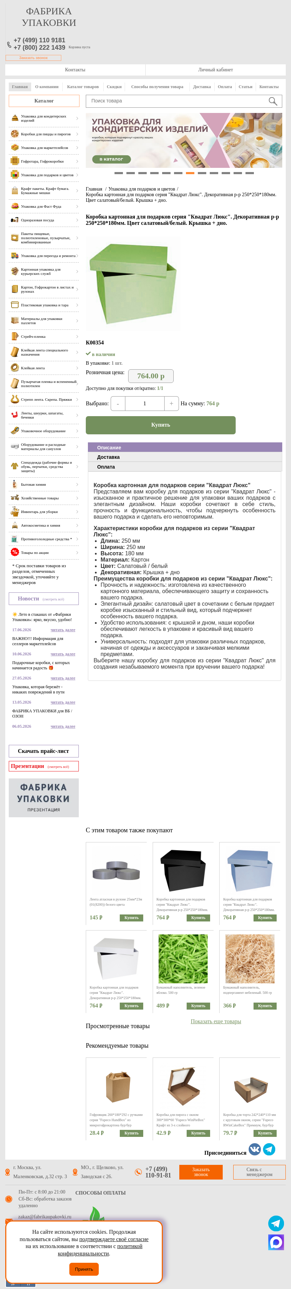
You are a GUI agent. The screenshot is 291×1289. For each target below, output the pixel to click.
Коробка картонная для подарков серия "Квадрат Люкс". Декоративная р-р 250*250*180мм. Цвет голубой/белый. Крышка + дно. (249, 909)
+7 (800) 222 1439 (39, 47)
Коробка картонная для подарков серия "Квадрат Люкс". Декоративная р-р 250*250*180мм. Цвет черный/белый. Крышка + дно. (182, 909)
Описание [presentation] (109, 447)
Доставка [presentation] (108, 457)
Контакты (75, 69)
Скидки (114, 86)
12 (249, 173)
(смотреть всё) (53, 599)
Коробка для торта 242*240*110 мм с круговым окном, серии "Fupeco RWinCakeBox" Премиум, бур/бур (249, 1120)
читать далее (63, 629)
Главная (20, 86)
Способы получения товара (157, 86)
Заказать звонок (33, 58)
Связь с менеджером (259, 1172)
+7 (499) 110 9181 (39, 40)
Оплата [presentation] (106, 467)
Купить (160, 425)
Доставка (202, 86)
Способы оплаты (100, 1193)
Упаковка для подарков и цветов (141, 189)
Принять (84, 1269)
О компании (46, 86)
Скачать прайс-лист (43, 751)
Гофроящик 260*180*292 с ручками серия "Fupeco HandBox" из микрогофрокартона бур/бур (116, 1120)
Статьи (245, 86)
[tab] (185, 447)
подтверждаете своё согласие (113, 1239)
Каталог (44, 101)
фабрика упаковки (49, 17)
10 (226, 173)
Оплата (225, 86)
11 (238, 173)
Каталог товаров (83, 86)
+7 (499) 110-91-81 (158, 1172)
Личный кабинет (215, 69)
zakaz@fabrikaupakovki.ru (44, 1217)
